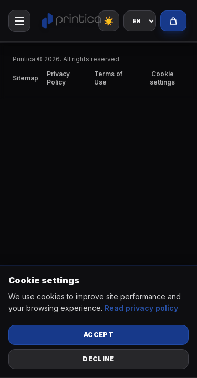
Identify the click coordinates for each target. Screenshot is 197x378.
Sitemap (25, 78)
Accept (98, 335)
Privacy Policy (58, 78)
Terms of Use (108, 78)
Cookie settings (162, 78)
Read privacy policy (141, 307)
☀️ (108, 21)
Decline (98, 359)
